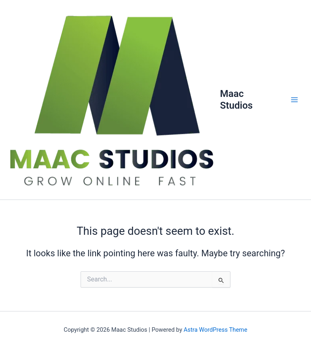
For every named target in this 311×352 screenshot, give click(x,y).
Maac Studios (236, 99)
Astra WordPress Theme (215, 329)
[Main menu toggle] (294, 99)
